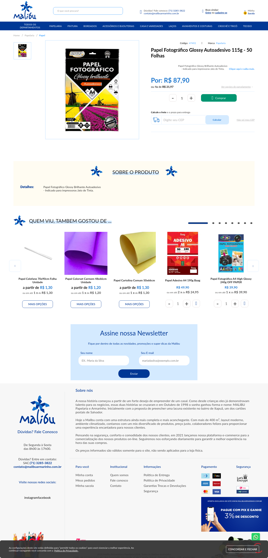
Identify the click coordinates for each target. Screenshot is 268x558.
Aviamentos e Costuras (197, 26)
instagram (31, 493)
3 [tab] (220, 223)
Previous (15, 264)
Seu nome (86, 348)
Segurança (151, 487)
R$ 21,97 (167, 86)
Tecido (247, 26)
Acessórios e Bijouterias (118, 26)
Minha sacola (85, 481)
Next (253, 264)
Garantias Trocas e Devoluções (165, 481)
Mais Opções (37, 298)
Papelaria (55, 26)
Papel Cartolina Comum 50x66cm (134, 274)
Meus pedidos (85, 476)
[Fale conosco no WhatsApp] (256, 537)
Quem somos (119, 471)
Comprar (220, 98)
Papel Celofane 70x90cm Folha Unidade (37, 274)
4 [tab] (226, 223)
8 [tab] (251, 223)
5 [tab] (232, 223)
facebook (44, 493)
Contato (116, 481)
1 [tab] (198, 223)
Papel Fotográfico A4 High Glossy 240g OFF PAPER (231, 274)
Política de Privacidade (159, 476)
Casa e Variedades (151, 26)
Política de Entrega (157, 471)
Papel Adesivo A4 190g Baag (182, 274)
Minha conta (84, 471)
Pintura (72, 26)
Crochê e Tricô (227, 26)
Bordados (90, 26)
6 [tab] (239, 223)
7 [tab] (245, 223)
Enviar (134, 369)
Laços (172, 26)
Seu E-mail (147, 348)
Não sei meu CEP (246, 119)
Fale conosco (119, 476)
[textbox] (88, 11)
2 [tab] (213, 223)
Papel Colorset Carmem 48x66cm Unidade (85, 274)
